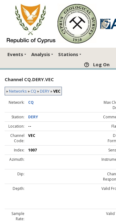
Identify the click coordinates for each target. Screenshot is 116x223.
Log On (101, 64)
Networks (18, 91)
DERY (44, 91)
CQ (33, 91)
